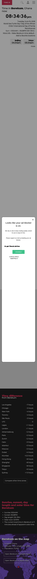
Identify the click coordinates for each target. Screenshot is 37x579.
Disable (18, 252)
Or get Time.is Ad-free (12, 246)
